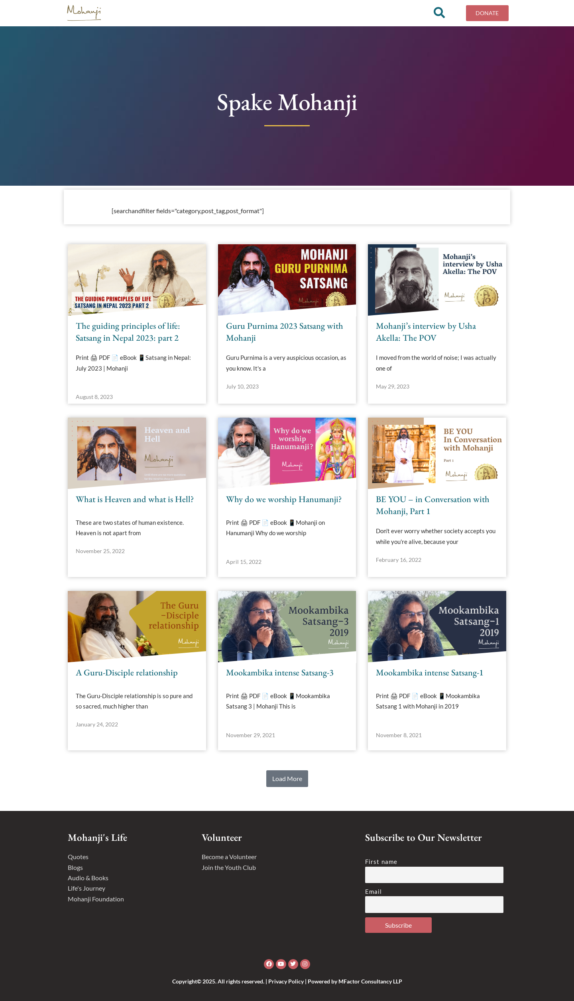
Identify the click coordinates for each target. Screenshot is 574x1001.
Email (373, 891)
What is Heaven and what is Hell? (135, 499)
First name (381, 861)
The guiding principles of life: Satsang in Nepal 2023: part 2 (128, 332)
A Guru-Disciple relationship (127, 672)
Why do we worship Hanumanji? (284, 499)
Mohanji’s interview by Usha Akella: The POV (426, 332)
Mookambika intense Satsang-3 (280, 672)
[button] (287, 778)
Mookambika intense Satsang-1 (430, 672)
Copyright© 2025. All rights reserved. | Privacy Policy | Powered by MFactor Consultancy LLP (287, 981)
